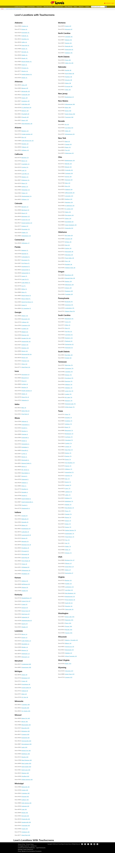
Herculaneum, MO (26, 744)
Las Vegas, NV (69, 127)
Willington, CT (25, 243)
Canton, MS (25, 790)
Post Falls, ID (25, 414)
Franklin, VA (68, 583)
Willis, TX (67, 549)
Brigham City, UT (69, 560)
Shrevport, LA (25, 657)
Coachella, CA (25, 164)
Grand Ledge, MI (26, 687)
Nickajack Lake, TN (70, 404)
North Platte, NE (69, 73)
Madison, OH (68, 199)
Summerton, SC (69, 344)
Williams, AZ (25, 150)
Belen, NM (68, 107)
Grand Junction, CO (27, 223)
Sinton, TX (68, 524)
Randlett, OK (68, 264)
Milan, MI (24, 694)
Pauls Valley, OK (69, 258)
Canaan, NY (68, 144)
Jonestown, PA (69, 305)
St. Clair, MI (25, 697)
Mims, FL (24, 292)
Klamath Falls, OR (70, 278)
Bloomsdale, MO (26, 724)
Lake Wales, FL (26, 282)
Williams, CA (25, 199)
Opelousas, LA (26, 653)
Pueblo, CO (25, 232)
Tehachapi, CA (26, 189)
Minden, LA (25, 647)
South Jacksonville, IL (27, 502)
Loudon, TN (68, 394)
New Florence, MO (27, 760)
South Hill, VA (69, 603)
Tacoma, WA (68, 633)
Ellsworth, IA (25, 377)
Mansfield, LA (25, 644)
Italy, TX (67, 479)
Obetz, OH (68, 212)
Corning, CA (25, 167)
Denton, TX (68, 453)
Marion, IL (24, 457)
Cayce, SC (68, 322)
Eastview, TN (68, 381)
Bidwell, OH (68, 167)
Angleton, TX (68, 421)
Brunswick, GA (26, 319)
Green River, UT (69, 566)
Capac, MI (24, 681)
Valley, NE (68, 89)
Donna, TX (68, 459)
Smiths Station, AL (27, 74)
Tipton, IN (24, 564)
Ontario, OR (68, 288)
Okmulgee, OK (69, 254)
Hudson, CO (25, 226)
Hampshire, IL (25, 444)
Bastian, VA (68, 580)
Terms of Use (21, 844)
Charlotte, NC (69, 36)
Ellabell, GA (25, 332)
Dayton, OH (68, 176)
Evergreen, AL (25, 32)
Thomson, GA (25, 360)
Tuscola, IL (24, 505)
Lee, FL (24, 286)
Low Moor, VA (69, 590)
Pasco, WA (68, 623)
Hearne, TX (68, 466)
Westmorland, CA (26, 196)
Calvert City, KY (26, 601)
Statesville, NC (69, 49)
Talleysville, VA (69, 609)
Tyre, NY (67, 150)
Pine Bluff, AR (25, 114)
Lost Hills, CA (25, 173)
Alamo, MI (24, 674)
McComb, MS (25, 816)
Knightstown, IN (26, 528)
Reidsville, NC (69, 46)
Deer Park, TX (69, 450)
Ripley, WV (68, 663)
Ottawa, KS (25, 587)
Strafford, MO (25, 776)
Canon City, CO (26, 219)
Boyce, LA (24, 634)
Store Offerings (68, 6)
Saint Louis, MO (26, 770)
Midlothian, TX (69, 501)
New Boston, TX (69, 507)
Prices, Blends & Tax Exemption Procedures (30, 851)
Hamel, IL (24, 440)
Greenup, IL (25, 434)
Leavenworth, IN (26, 535)
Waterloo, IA (25, 400)
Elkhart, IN (24, 525)
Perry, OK (67, 261)
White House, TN (69, 407)
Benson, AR (25, 88)
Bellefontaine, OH (70, 160)
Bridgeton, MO (26, 731)
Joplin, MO (24, 747)
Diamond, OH (68, 180)
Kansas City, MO (26, 750)
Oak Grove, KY (26, 614)
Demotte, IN (25, 522)
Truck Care (39, 6)
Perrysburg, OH (69, 215)
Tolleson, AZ (25, 147)
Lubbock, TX (68, 491)
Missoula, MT (68, 29)
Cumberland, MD (26, 664)
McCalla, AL (25, 52)
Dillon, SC (67, 325)
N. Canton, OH (69, 209)
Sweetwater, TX (69, 533)
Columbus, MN (26, 704)
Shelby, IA (24, 394)
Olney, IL (24, 486)
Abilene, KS (25, 581)
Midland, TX (68, 498)
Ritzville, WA (68, 629)
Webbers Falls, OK (70, 267)
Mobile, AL (25, 55)
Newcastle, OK (69, 251)
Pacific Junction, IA (27, 390)
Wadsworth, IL (26, 508)
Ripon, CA (24, 183)
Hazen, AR (25, 98)
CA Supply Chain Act (23, 846)
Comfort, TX (68, 443)
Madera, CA (25, 177)
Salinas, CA (25, 186)
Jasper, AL (24, 48)
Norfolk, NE (68, 70)
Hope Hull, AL (25, 45)
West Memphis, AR (27, 123)
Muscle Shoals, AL (27, 61)
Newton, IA (25, 387)
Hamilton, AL (25, 39)
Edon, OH (67, 183)
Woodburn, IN (25, 573)
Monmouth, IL (25, 460)
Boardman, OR (69, 275)
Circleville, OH (69, 170)
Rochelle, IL (25, 492)
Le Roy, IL (24, 453)
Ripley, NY (68, 147)
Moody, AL (25, 58)
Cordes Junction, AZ (27, 134)
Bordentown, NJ (69, 97)
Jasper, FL (24, 276)
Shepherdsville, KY (27, 620)
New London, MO (26, 763)
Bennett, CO (25, 206)
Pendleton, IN (25, 548)
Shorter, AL (25, 71)
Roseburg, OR (69, 291)
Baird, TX (67, 427)
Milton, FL (24, 289)
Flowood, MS (25, 796)
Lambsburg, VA (69, 587)
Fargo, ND (68, 60)
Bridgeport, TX (69, 433)
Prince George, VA (70, 599)
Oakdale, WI (68, 653)
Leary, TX (67, 488)
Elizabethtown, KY (27, 598)
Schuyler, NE (68, 80)
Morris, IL (24, 466)
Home (2, 9)
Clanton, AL (25, 26)
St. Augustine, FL (26, 308)
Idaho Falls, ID (25, 411)
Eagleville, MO (25, 737)
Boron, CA (24, 160)
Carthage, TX (68, 437)
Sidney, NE (68, 83)
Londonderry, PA (69, 308)
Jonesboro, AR (25, 101)
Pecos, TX (67, 511)
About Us (81, 6)
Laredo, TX (68, 485)
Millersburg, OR (69, 284)
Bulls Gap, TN (69, 365)
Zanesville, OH (69, 228)
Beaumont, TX (69, 430)
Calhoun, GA (25, 322)
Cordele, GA (25, 328)
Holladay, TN (68, 387)
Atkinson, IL (25, 421)
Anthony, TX (68, 424)
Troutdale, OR (69, 294)
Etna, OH (67, 186)
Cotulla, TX (68, 446)
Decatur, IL (25, 431)
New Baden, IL (26, 473)
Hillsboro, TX (68, 469)
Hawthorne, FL (26, 266)
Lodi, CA (24, 170)
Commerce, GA (26, 325)
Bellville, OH (68, 163)
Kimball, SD (68, 358)
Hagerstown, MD (26, 667)
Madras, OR (68, 281)
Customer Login (109, 3)
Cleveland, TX (69, 440)
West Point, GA (26, 367)
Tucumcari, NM (69, 117)
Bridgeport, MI (26, 678)
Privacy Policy (30, 844)
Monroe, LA (25, 650)
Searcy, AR (25, 120)
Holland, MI (25, 691)
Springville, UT (69, 573)
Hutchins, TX (68, 475)
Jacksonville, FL (26, 269)
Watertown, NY (69, 153)
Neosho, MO (25, 757)
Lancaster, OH (69, 196)
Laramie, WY (68, 677)
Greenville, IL (25, 437)
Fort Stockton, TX (70, 462)
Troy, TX (67, 540)
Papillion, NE (68, 76)
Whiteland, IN (25, 567)
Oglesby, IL (25, 482)
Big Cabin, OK (69, 235)
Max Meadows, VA (70, 593)
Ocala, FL (24, 305)
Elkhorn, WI (68, 643)
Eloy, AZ (24, 137)
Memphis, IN (25, 541)
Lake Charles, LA (26, 640)
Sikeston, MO (25, 773)
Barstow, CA (25, 157)
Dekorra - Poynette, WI (71, 640)
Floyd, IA (24, 381)
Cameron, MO (25, 734)
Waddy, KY (25, 627)
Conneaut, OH (69, 173)
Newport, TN (68, 400)
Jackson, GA (25, 344)
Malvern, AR (25, 110)
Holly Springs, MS (26, 803)
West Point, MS (26, 835)
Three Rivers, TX (69, 536)
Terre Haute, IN (26, 560)
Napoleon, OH (69, 202)
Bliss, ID (24, 407)
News (75, 6)
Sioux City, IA (25, 397)
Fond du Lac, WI (69, 646)
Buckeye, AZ (25, 131)
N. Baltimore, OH (69, 205)
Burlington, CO (26, 216)
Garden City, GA (26, 338)
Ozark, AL (24, 64)
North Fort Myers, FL (27, 302)
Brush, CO (24, 213)
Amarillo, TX (68, 417)
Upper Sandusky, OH (70, 225)
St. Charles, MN (26, 711)
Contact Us (33, 846)
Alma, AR (24, 85)
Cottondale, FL (26, 257)
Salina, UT (68, 570)
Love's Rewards (31, 6)
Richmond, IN (25, 554)
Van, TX (67, 543)
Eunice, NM (68, 110)
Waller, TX (68, 546)
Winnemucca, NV (70, 134)
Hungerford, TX (69, 472)
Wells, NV (67, 131)
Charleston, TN (69, 368)
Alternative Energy (48, 6)
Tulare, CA (24, 193)
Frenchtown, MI (26, 684)
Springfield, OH (69, 221)
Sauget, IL (24, 495)
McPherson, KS (26, 584)
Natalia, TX (68, 504)
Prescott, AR (25, 117)
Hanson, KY (25, 607)
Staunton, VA (68, 606)
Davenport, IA (25, 374)
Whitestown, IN (26, 570)
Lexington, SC (69, 334)
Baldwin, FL (25, 250)
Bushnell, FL (25, 253)
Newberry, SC (69, 338)
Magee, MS (25, 812)
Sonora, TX (68, 527)
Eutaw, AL (24, 29)
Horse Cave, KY (26, 611)
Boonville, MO (25, 728)
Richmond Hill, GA (27, 354)
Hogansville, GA (26, 341)
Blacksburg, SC (69, 318)
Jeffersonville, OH (69, 192)
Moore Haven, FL (26, 295)
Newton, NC (68, 43)
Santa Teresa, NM (70, 114)
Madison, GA (25, 348)
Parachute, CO (26, 229)
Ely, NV (67, 124)
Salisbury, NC (68, 52)
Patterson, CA (25, 180)
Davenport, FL (26, 260)
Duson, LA (24, 637)
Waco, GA (24, 364)
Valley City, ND (69, 63)
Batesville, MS (25, 787)
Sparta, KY (25, 623)
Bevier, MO (25, 721)
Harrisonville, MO (26, 741)
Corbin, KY (24, 604)
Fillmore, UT (68, 563)
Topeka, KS (25, 590)
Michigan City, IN (26, 544)
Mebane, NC (68, 40)
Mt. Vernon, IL (25, 469)
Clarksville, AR (26, 94)
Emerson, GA (25, 335)
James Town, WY (69, 674)
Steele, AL (24, 77)
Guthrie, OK (68, 248)
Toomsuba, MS (26, 825)
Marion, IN (24, 538)
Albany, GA (25, 315)
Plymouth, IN (25, 551)
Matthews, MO (26, 753)
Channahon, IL (25, 424)
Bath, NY (67, 141)
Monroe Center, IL (26, 463)
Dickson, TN (68, 375)
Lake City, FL (25, 279)
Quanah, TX (68, 514)
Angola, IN (24, 515)
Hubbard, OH (68, 189)
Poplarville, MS (26, 819)
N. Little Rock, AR (26, 107)
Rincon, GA (25, 357)
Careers (87, 6)
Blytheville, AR (26, 91)
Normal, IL (24, 476)
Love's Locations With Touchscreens (13, 9)
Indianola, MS (25, 806)
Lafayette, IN (25, 532)
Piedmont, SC (68, 341)
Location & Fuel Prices (20, 6)
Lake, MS (24, 809)
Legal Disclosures (40, 847)
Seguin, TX (68, 520)
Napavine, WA (69, 620)
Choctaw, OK (68, 238)
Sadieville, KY (25, 617)
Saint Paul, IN (25, 557)
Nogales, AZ (25, 144)
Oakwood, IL (25, 479)
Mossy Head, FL (26, 298)
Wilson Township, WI (71, 656)
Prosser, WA (68, 626)
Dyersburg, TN (69, 378)
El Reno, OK (68, 242)
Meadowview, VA (70, 596)
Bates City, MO (26, 718)
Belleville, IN (25, 519)
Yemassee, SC (69, 347)
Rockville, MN (25, 707)
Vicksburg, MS (25, 832)
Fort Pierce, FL (26, 263)
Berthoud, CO (25, 210)
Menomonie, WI (69, 650)
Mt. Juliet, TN (68, 397)
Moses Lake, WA (69, 616)
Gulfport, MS (25, 799)
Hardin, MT (68, 26)
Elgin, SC (67, 328)
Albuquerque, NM (70, 104)
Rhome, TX (68, 517)
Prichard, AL (25, 68)
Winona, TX (68, 553)
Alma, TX (67, 414)
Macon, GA (25, 351)
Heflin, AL (24, 42)
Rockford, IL (25, 489)
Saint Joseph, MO (26, 766)
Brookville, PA (69, 301)
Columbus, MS (25, 793)
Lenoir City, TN (69, 391)
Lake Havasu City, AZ (28, 140)
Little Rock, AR (26, 104)
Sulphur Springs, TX (70, 530)
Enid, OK (67, 245)
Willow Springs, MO (27, 779)
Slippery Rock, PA (70, 311)
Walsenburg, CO (26, 235)
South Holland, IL (26, 498)
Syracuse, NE (68, 86)
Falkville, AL (25, 35)
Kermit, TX (68, 482)
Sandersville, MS (26, 822)
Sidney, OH (68, 218)
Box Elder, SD (69, 355)
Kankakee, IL (25, 447)
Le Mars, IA (25, 384)
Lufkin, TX (67, 495)
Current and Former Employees (26, 847)
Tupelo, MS (25, 828)
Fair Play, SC (68, 331)
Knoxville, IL (25, 450)
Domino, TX (68, 456)
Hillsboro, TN (68, 384)
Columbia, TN (69, 371)
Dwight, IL (24, 428)
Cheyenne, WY (69, 671)
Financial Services (58, 6)
